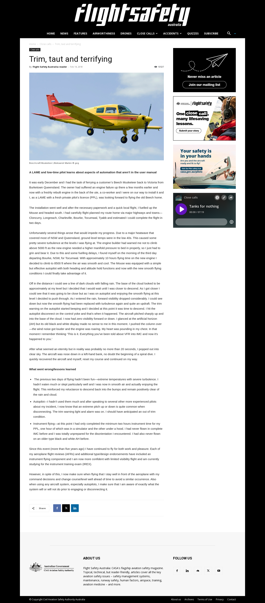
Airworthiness (104, 33)
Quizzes (193, 33)
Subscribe (211, 33)
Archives (189, 599)
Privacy (220, 599)
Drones (126, 33)
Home (51, 33)
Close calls (147, 33)
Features (80, 33)
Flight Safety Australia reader (50, 66)
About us (176, 599)
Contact (231, 599)
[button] (230, 34)
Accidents (172, 33)
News (64, 33)
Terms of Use (204, 599)
